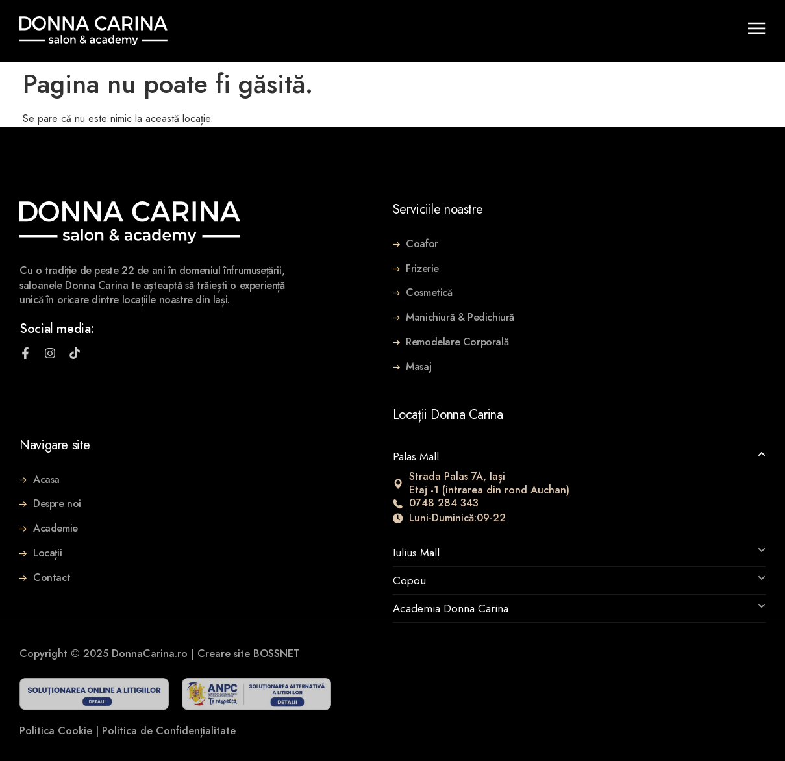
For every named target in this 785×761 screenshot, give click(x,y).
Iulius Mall (416, 552)
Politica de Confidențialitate (169, 730)
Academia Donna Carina (450, 608)
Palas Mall (416, 456)
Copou (409, 580)
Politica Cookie (55, 730)
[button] (579, 456)
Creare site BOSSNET (248, 653)
